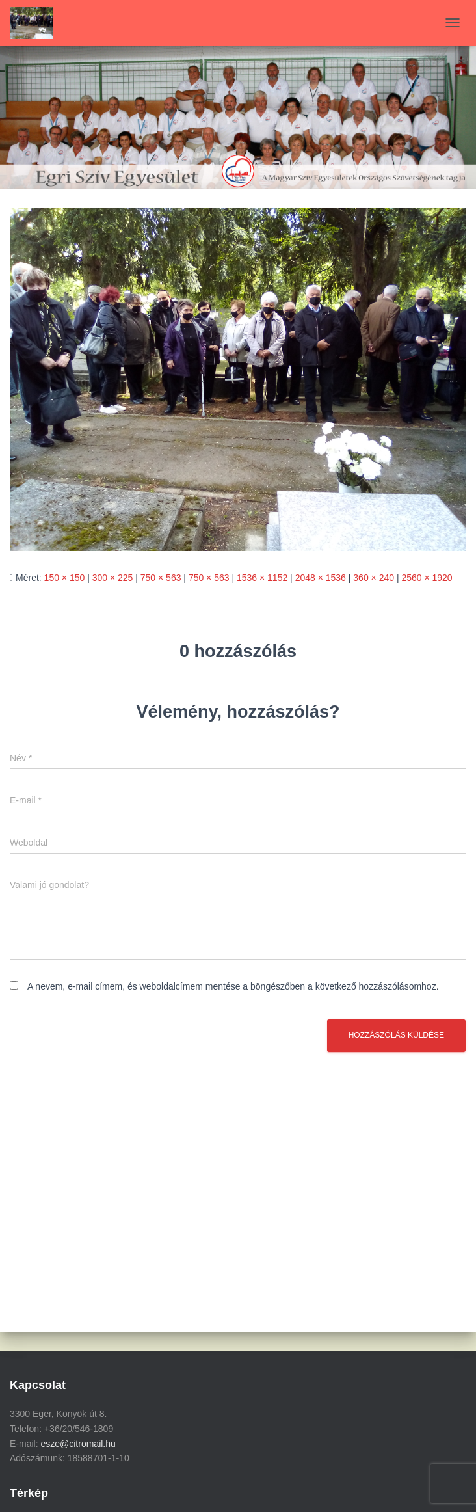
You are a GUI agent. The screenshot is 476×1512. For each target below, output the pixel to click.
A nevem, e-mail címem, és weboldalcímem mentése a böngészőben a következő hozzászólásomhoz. (233, 986)
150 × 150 (64, 578)
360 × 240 (373, 578)
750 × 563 (160, 578)
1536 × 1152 (262, 578)
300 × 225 (112, 578)
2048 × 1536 (320, 578)
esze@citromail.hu (77, 1443)
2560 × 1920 (426, 578)
